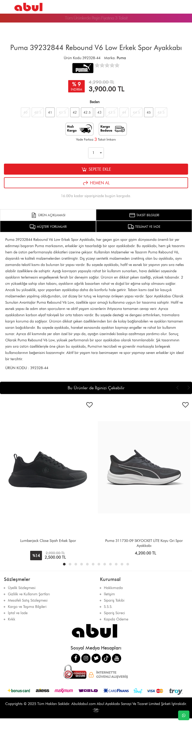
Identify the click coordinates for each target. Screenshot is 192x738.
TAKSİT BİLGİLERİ (144, 215)
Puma (121, 58)
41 (50, 112)
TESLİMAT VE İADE (144, 226)
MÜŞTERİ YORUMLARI (48, 226)
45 (149, 112)
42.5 (87, 112)
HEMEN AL (96, 183)
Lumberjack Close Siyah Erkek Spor (48, 541)
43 (99, 112)
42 (75, 112)
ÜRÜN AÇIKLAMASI (48, 215)
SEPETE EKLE (96, 169)
